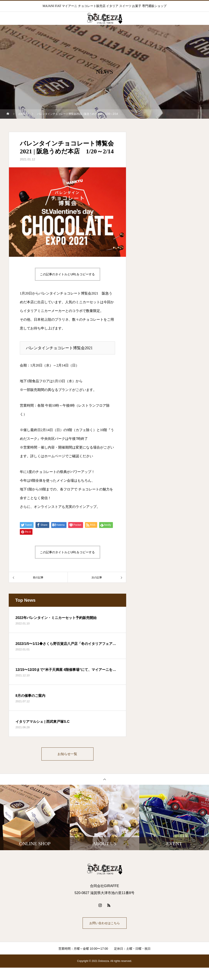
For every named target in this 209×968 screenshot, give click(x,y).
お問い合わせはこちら (104, 923)
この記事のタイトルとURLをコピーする (67, 274)
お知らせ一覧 (67, 754)
